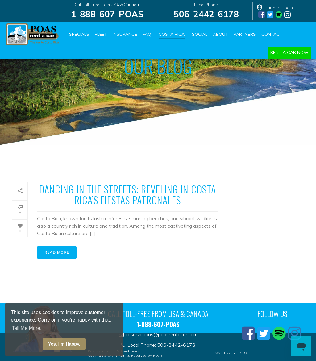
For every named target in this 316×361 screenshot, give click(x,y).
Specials (79, 34)
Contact (271, 34)
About (220, 34)
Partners (245, 34)
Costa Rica (172, 34)
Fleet (101, 34)
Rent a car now (289, 52)
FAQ (147, 34)
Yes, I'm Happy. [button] (64, 344)
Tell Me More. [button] (26, 328)
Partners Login (275, 7)
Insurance (125, 34)
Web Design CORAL (232, 353)
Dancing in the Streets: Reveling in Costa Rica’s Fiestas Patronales (127, 194)
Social (199, 34)
